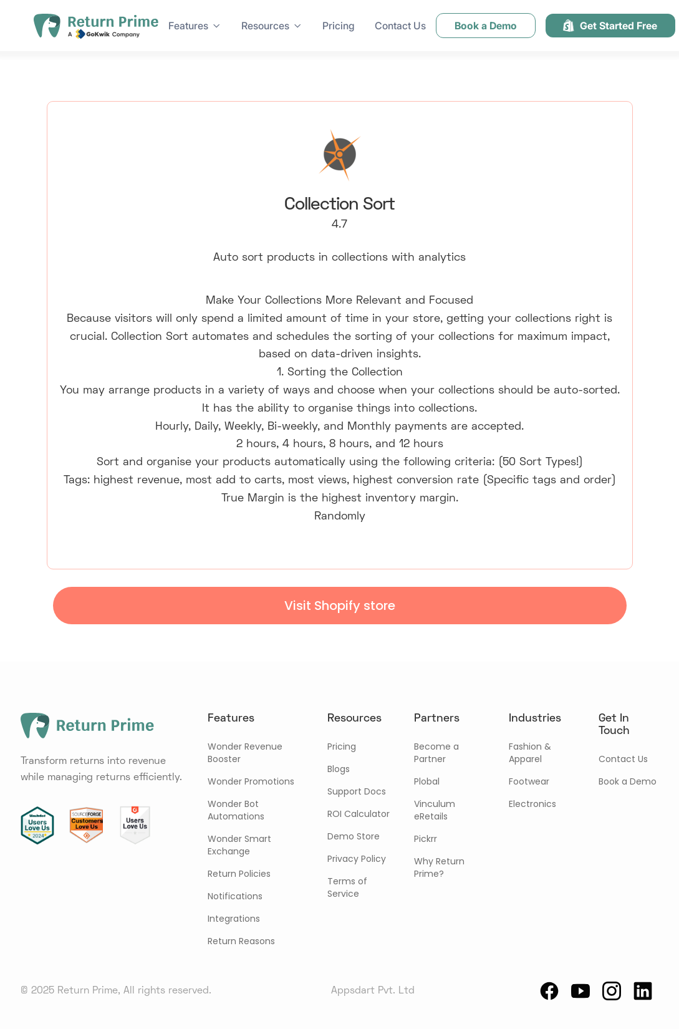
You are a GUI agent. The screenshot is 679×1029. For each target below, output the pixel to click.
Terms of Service (347, 887)
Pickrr (425, 839)
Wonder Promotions (251, 781)
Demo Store (353, 836)
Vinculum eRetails (434, 810)
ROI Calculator (358, 814)
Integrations (234, 918)
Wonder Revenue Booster (245, 752)
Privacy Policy (356, 859)
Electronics (532, 804)
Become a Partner (436, 752)
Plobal (427, 781)
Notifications (235, 896)
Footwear (529, 781)
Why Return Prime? (439, 867)
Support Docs (356, 791)
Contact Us (400, 25)
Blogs (338, 769)
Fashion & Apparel (530, 752)
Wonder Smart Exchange (239, 845)
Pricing (338, 25)
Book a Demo (628, 781)
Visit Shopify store (339, 605)
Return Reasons (241, 941)
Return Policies (239, 873)
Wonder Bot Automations (236, 810)
